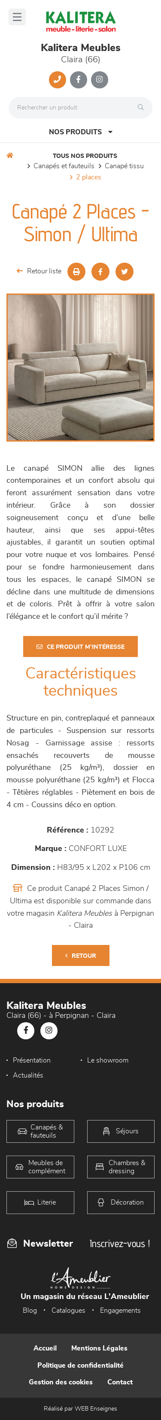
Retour (80, 956)
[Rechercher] (143, 107)
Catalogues (68, 1310)
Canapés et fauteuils (63, 166)
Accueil (45, 1348)
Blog (30, 1310)
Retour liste (39, 271)
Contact (120, 1382)
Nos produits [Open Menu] (80, 132)
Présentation (32, 1060)
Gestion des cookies (61, 1382)
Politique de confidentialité (80, 1365)
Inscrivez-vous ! (120, 1243)
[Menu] (17, 17)
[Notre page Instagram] (99, 79)
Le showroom (107, 1060)
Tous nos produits (85, 156)
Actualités (28, 1075)
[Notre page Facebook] (78, 79)
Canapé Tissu (124, 166)
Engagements (120, 1310)
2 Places (88, 177)
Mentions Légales (99, 1348)
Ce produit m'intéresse (80, 647)
